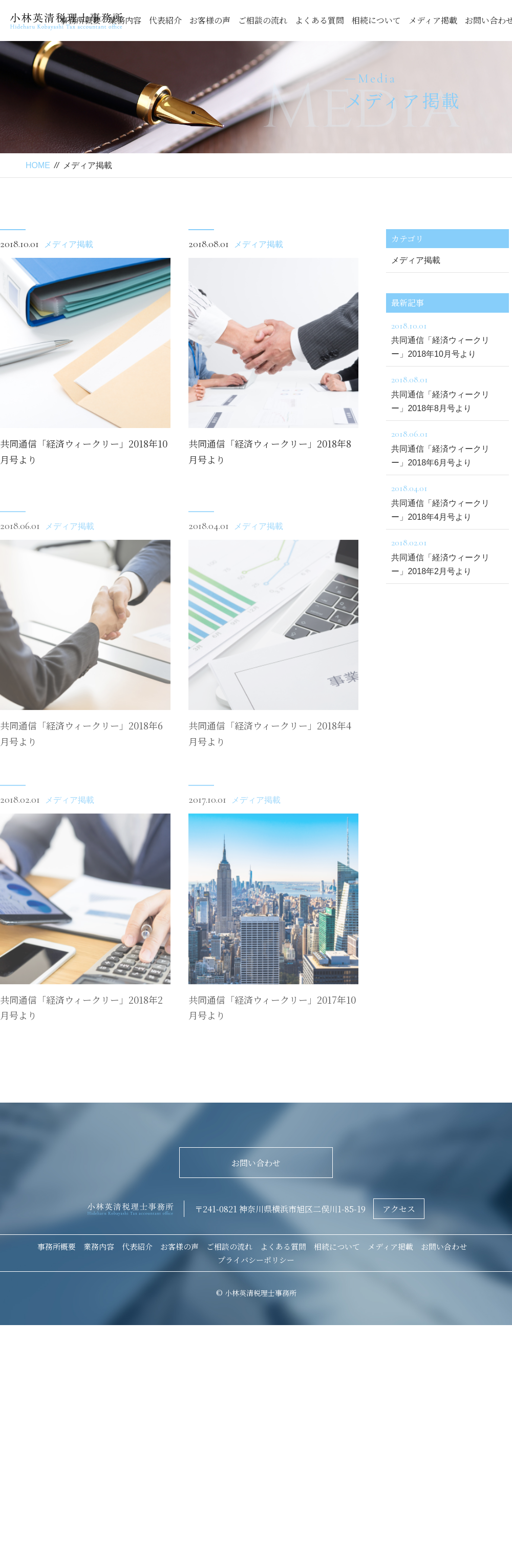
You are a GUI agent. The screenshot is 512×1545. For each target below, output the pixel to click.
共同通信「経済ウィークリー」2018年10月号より (447, 338)
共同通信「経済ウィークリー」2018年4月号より (447, 500)
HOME (38, 165)
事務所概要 (56, 1246)
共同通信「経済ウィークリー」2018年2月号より (447, 555)
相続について (376, 20)
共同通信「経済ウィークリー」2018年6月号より (447, 446)
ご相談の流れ (262, 20)
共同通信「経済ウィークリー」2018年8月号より (447, 392)
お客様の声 (209, 20)
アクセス (398, 1209)
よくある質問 (319, 20)
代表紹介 (165, 20)
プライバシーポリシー (256, 1259)
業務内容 (125, 20)
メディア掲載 (433, 20)
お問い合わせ (256, 1163)
